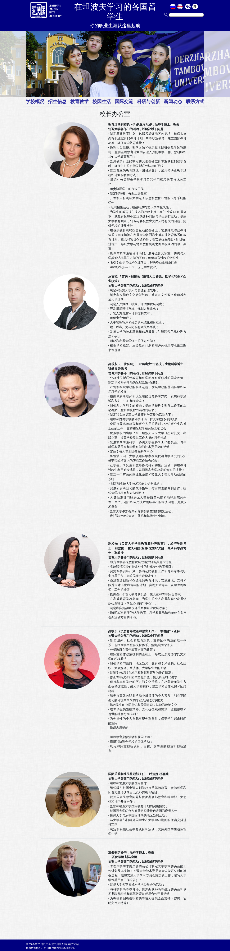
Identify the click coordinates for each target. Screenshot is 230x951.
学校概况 (35, 101)
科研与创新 (148, 101)
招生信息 (57, 101)
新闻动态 (173, 101)
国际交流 (124, 101)
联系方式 (195, 101)
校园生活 (101, 101)
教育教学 (79, 101)
